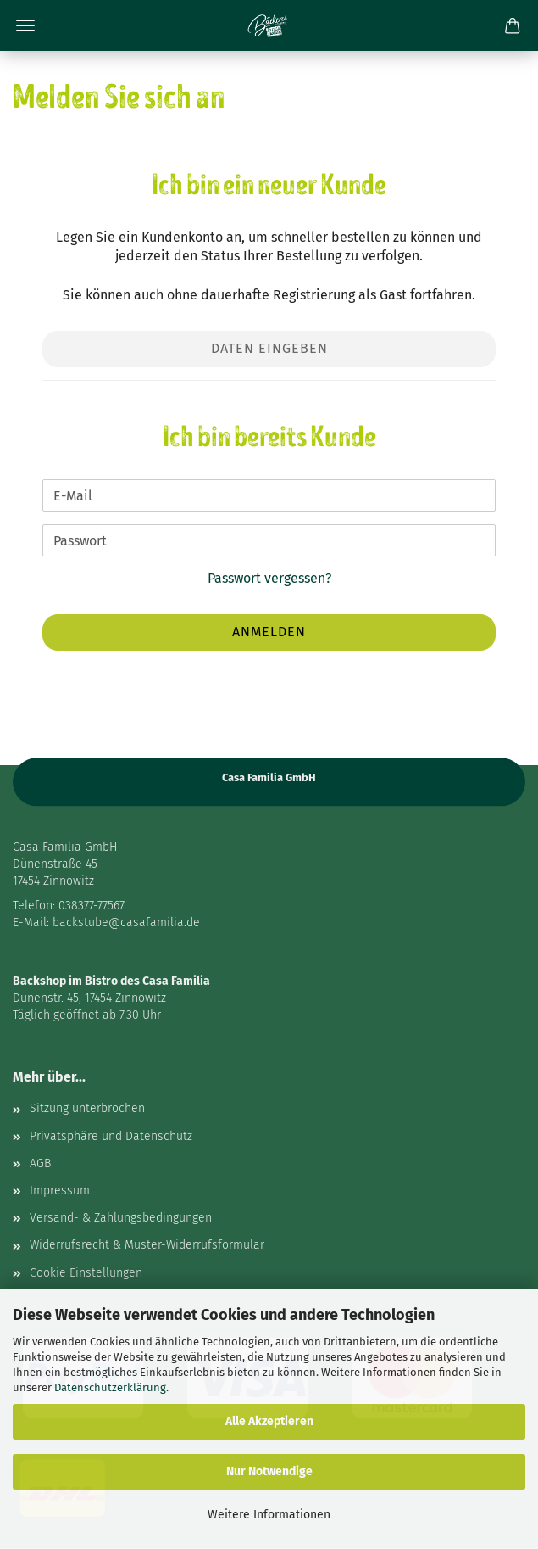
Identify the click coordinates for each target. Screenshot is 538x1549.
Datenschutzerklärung (110, 1387)
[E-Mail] (269, 495)
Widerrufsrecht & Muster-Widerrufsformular (147, 1245)
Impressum (60, 1190)
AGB (40, 1163)
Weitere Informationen (269, 1514)
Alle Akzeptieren (269, 1421)
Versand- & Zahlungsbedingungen (121, 1218)
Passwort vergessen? (269, 578)
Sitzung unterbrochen (87, 1108)
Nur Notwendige (269, 1471)
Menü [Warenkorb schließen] (25, 25)
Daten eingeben (269, 348)
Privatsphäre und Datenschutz (111, 1136)
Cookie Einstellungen (86, 1273)
